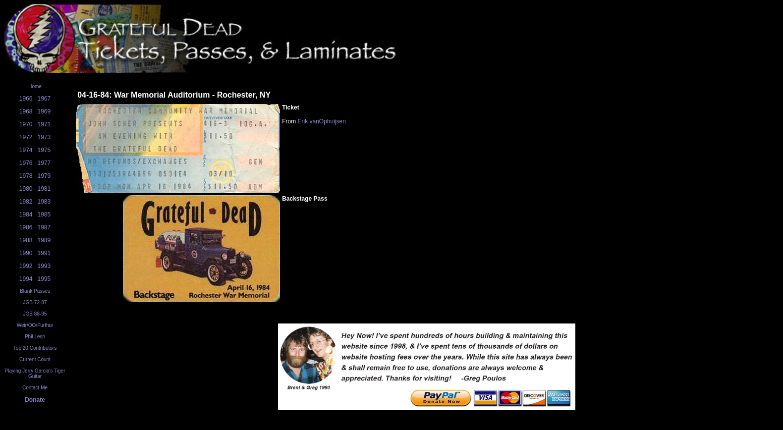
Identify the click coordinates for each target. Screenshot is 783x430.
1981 (44, 188)
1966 (26, 98)
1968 (26, 111)
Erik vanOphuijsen (322, 121)
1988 (26, 240)
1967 (44, 98)
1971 (44, 124)
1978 (26, 175)
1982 (26, 201)
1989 (44, 240)
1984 (26, 214)
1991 (44, 253)
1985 (44, 214)
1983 (44, 201)
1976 (26, 163)
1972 (26, 137)
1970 (26, 124)
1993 (44, 266)
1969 (44, 111)
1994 (26, 278)
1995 (44, 278)
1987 (44, 227)
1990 (26, 253)
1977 (44, 163)
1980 (26, 188)
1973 (44, 137)
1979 (44, 175)
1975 (44, 150)
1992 (26, 266)
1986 (26, 227)
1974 (26, 150)
